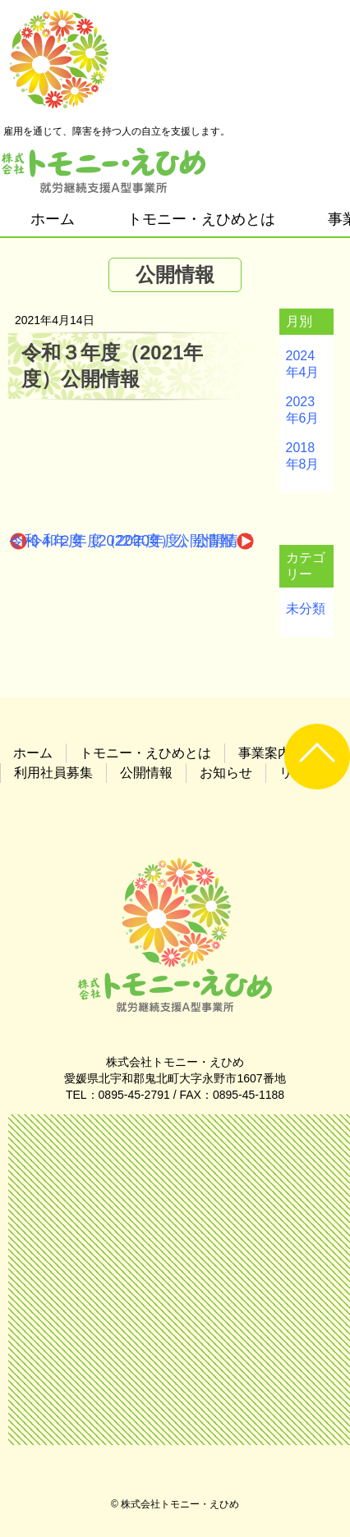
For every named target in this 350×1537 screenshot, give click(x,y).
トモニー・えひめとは (201, 219)
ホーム (52, 219)
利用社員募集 (53, 773)
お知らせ (226, 773)
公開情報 (146, 773)
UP (317, 756)
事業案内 (264, 753)
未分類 (305, 608)
